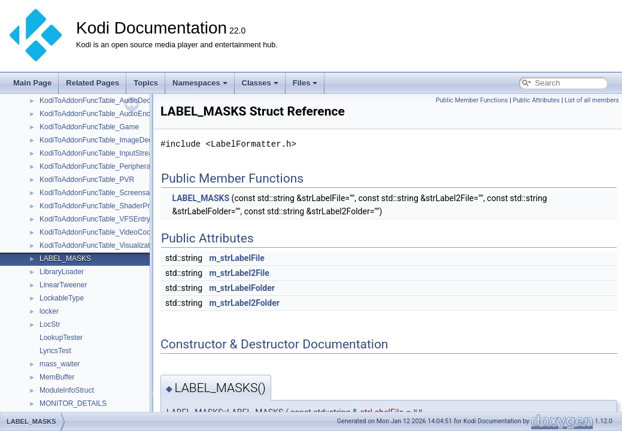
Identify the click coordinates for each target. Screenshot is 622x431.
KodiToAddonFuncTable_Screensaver (100, 193)
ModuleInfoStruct (67, 390)
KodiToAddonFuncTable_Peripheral (96, 166)
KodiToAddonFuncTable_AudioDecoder (102, 100)
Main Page (32, 82)
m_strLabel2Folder (245, 303)
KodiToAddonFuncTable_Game (89, 127)
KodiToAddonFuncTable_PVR (87, 179)
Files (305, 82)
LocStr (50, 324)
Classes (260, 82)
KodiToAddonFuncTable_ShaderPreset (101, 206)
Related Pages (92, 82)
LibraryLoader (62, 272)
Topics (145, 82)
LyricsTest (55, 351)
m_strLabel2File (239, 273)
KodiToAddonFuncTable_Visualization (100, 245)
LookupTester (61, 337)
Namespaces (199, 82)
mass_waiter (60, 364)
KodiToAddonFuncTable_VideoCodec (99, 232)
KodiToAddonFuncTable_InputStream (99, 153)
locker (49, 311)
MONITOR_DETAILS (73, 403)
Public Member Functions (472, 100)
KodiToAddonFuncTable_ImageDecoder (103, 140)
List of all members (592, 100)
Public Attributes (536, 100)
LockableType (62, 298)
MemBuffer (57, 377)
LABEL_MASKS (65, 258)
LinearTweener (63, 285)
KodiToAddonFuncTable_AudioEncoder (102, 114)
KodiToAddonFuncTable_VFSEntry (95, 219)
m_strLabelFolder (242, 288)
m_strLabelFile (237, 258)
